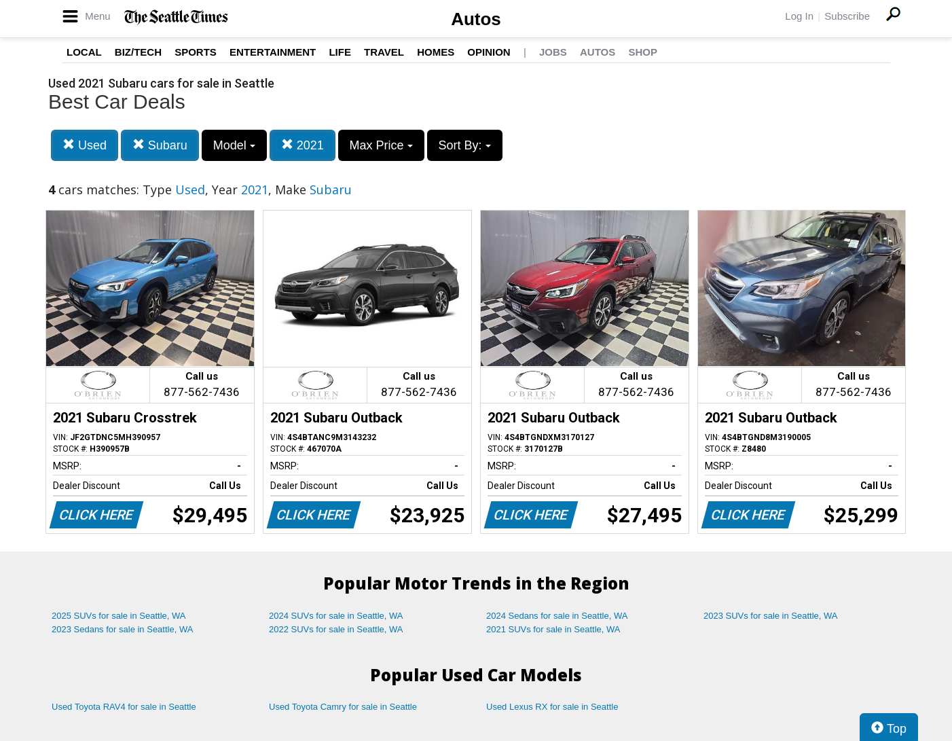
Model (234, 145)
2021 (302, 145)
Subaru (159, 145)
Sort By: (465, 145)
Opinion (488, 52)
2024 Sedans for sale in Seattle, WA (556, 616)
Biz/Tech (138, 52)
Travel (384, 52)
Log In (799, 16)
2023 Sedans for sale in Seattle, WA (122, 629)
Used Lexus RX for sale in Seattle (552, 707)
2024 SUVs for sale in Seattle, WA (336, 616)
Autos (476, 19)
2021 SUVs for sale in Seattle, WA (553, 629)
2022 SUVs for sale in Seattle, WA (336, 629)
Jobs (553, 52)
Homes (435, 52)
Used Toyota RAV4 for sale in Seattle (124, 707)
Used (84, 145)
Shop (642, 52)
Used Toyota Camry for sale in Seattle (343, 707)
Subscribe (847, 16)
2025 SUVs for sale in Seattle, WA (119, 616)
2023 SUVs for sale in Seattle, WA (770, 616)
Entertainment (273, 52)
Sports (196, 52)
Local (84, 52)
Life (340, 52)
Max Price (381, 145)
